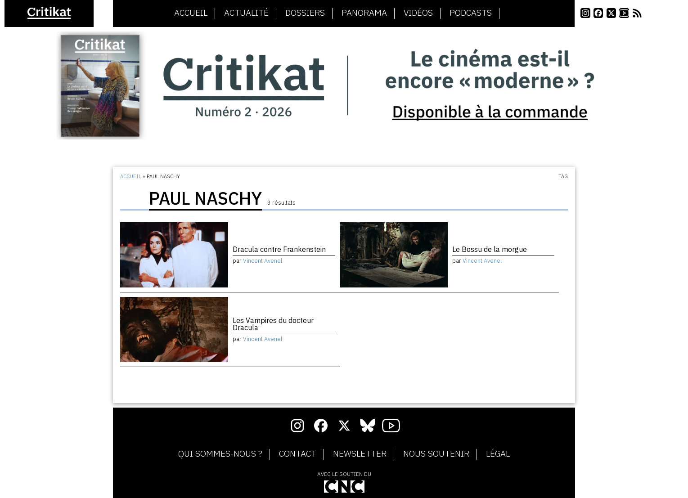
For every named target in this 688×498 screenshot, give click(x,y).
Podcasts (471, 13)
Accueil (190, 13)
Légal (498, 454)
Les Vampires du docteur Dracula (273, 324)
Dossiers (305, 13)
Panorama (364, 13)
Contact (297, 454)
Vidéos (418, 13)
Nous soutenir (436, 454)
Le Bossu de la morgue (489, 249)
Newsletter (360, 454)
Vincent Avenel (262, 261)
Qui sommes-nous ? (220, 454)
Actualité (246, 13)
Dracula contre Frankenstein (279, 249)
